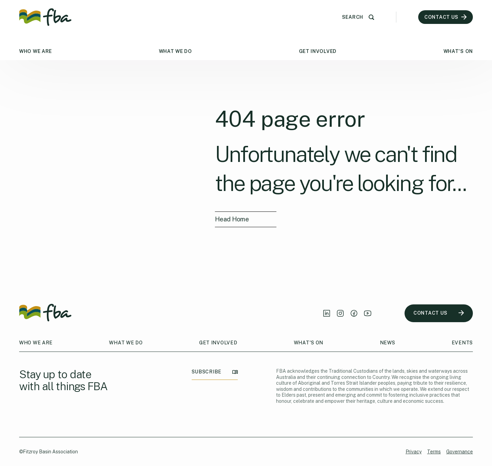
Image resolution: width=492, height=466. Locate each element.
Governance (459, 451)
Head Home (232, 219)
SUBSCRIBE (215, 372)
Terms (434, 451)
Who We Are (35, 51)
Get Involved (318, 51)
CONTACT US (438, 313)
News (387, 342)
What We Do (175, 51)
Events (462, 342)
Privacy (414, 451)
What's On (458, 51)
